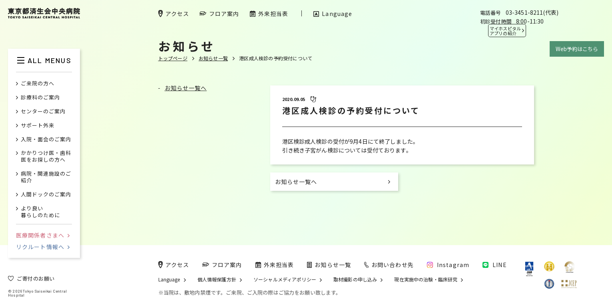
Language (169, 279)
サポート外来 (37, 125)
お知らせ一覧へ (186, 88)
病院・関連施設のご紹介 (46, 177)
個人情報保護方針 (216, 279)
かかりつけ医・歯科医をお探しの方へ (46, 156)
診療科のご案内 (40, 97)
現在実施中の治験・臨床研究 (425, 279)
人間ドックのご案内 (46, 194)
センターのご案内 (43, 111)
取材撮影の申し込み (355, 279)
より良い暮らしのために (40, 212)
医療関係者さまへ (43, 235)
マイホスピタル (505, 30)
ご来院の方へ (37, 83)
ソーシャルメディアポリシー (284, 279)
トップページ (172, 58)
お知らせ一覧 (213, 58)
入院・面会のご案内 (46, 139)
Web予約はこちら (577, 49)
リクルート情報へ (43, 247)
